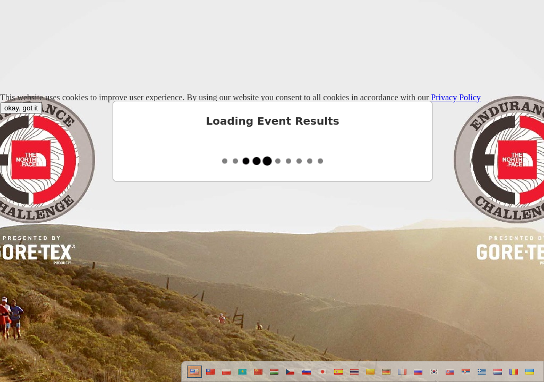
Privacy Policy (456, 97)
